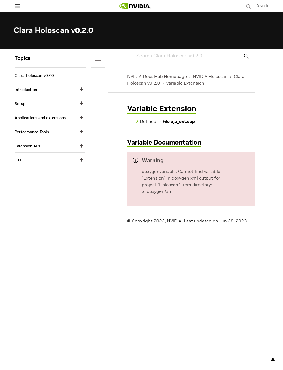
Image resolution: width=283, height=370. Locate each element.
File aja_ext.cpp (179, 121)
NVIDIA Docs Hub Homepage (157, 76)
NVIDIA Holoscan (210, 76)
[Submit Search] (243, 56)
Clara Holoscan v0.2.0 (34, 75)
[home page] (135, 6)
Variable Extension (185, 83)
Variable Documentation (164, 142)
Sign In (263, 5)
